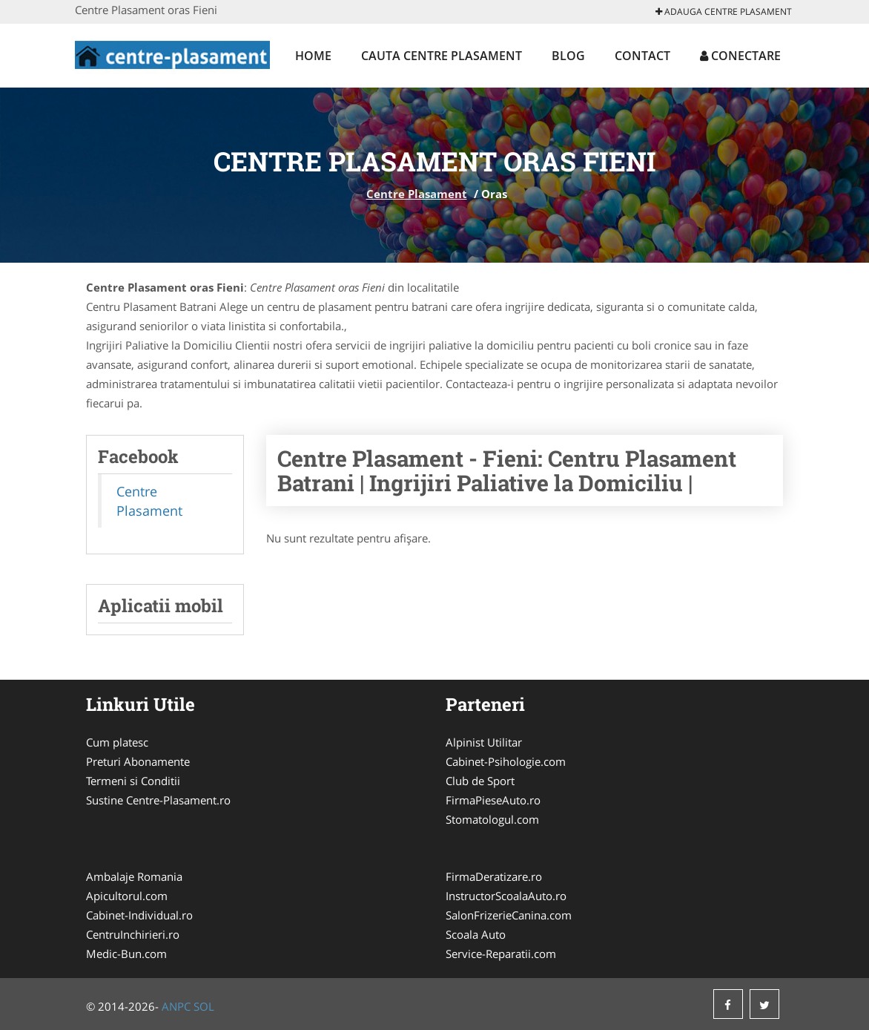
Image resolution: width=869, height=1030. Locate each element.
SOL (204, 1006)
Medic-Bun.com (126, 953)
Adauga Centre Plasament (723, 11)
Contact (642, 55)
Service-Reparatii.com (501, 953)
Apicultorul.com (127, 895)
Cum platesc (117, 742)
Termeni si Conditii (133, 780)
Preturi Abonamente (138, 761)
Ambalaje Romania (134, 876)
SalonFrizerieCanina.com (509, 915)
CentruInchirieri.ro (132, 934)
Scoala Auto (476, 934)
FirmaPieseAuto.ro (493, 800)
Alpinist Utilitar (484, 742)
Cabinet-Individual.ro (139, 915)
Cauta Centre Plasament (441, 55)
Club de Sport (480, 780)
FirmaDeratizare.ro (494, 876)
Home (313, 55)
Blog (568, 55)
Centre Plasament (416, 193)
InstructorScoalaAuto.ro (506, 895)
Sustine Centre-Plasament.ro (158, 800)
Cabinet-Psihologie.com (506, 761)
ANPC (176, 1006)
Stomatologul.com (492, 819)
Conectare (740, 55)
